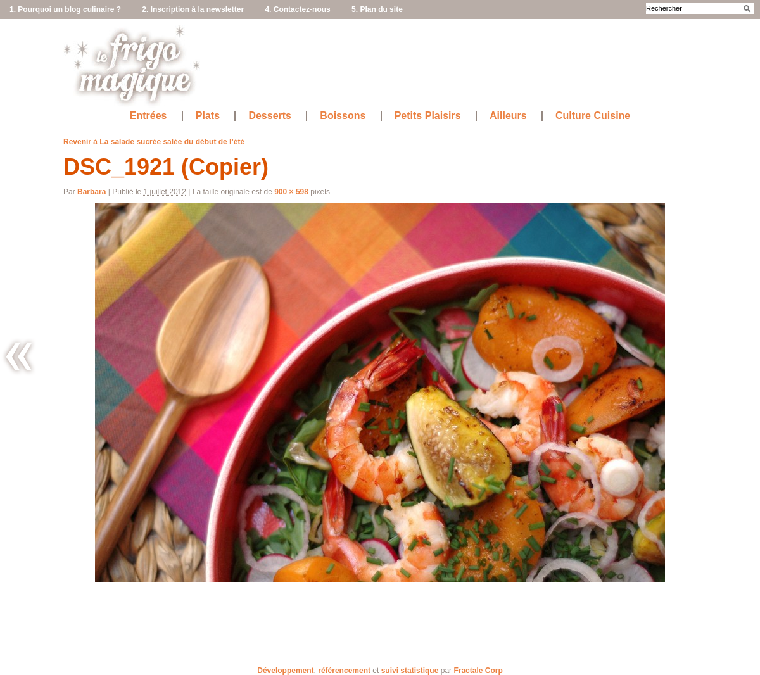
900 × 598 (291, 191)
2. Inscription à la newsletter (193, 9)
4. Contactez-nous (297, 9)
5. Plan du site (377, 9)
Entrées (148, 116)
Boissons (342, 116)
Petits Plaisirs (428, 116)
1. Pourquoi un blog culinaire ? (65, 9)
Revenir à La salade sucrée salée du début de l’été (153, 141)
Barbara (91, 191)
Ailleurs (508, 116)
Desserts (269, 116)
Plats (208, 116)
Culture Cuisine (592, 116)
